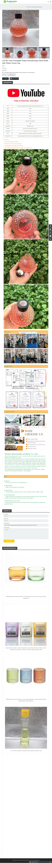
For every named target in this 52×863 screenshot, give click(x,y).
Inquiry (5, 78)
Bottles (15, 7)
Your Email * (6, 518)
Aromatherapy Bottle (21, 7)
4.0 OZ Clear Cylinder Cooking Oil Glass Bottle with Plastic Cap (26, 750)
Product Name (6, 523)
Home (11, 7)
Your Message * (7, 527)
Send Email (14, 78)
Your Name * (6, 514)
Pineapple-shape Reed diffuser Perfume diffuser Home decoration (19, 72)
